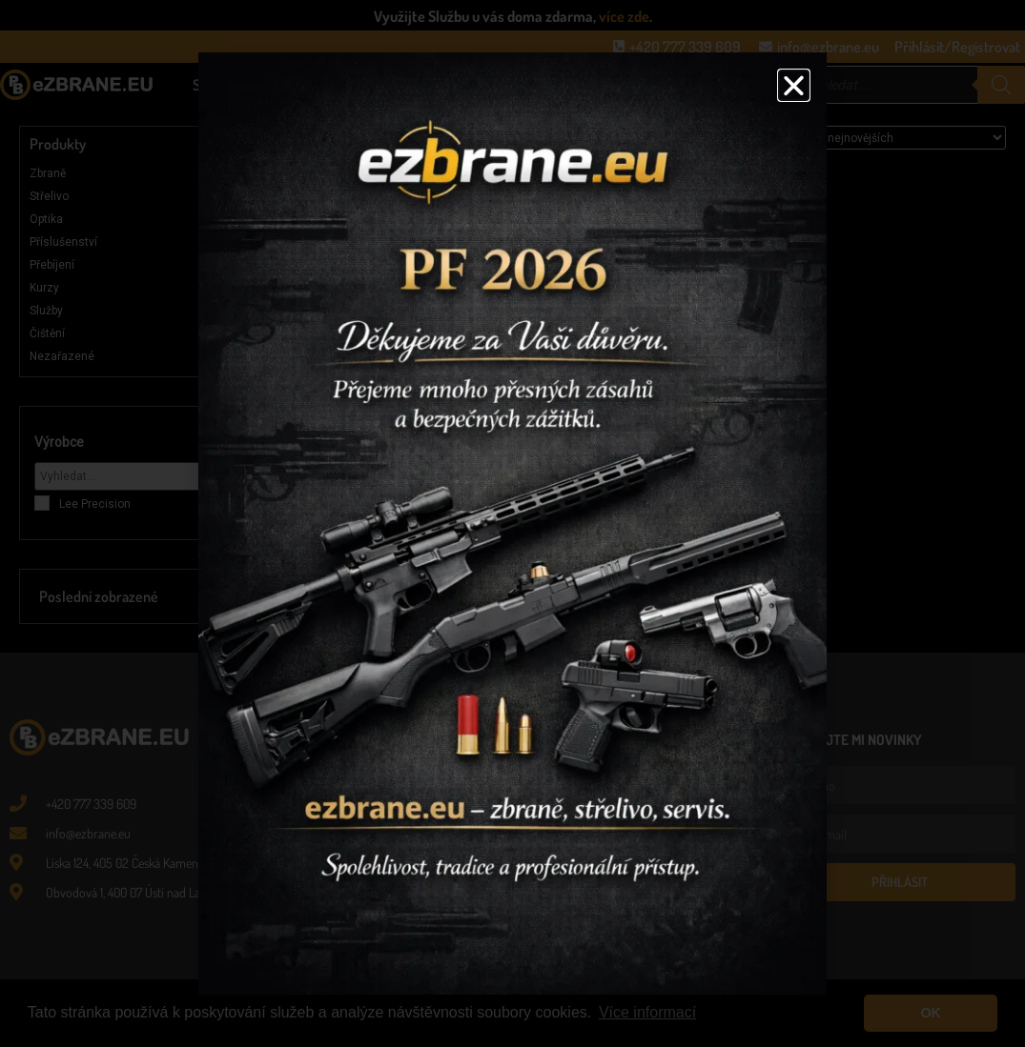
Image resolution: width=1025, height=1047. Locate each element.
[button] (794, 85)
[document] (512, 523)
